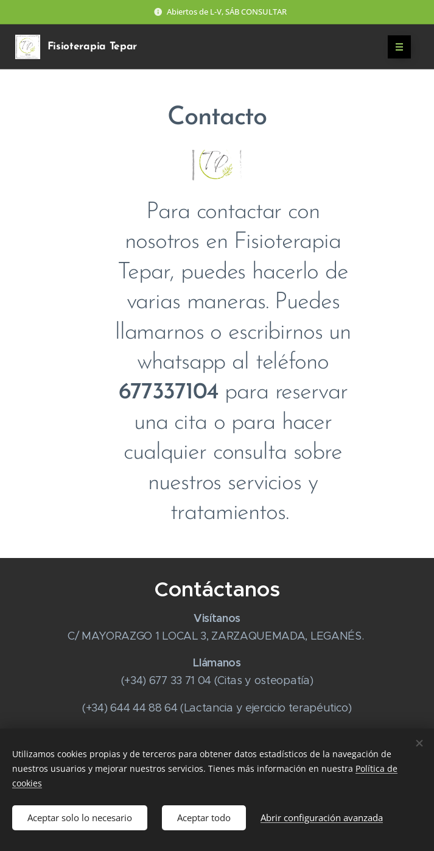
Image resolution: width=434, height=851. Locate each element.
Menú (395, 46)
